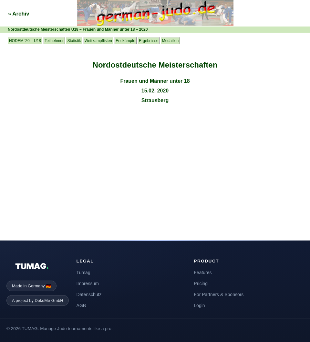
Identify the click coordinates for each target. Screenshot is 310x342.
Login (199, 305)
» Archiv (18, 14)
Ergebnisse (148, 40)
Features (203, 272)
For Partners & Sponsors (218, 294)
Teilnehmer (54, 40)
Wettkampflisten (98, 40)
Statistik (74, 40)
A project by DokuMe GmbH (37, 300)
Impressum (88, 283)
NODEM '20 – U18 (25, 40)
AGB (81, 305)
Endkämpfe (125, 40)
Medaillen (170, 40)
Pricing (201, 283)
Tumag (83, 272)
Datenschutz (89, 294)
